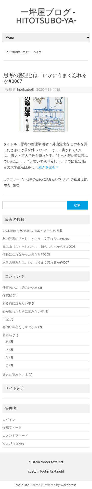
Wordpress (68, 485)
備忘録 (7, 295)
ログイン (8, 419)
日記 (5, 319)
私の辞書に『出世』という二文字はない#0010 (35, 238)
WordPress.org (13, 443)
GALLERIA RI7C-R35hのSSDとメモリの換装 (32, 230)
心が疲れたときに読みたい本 (23, 311)
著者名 (7, 335)
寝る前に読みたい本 (16, 303)
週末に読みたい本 (15, 374)
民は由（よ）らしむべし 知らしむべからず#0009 (38, 246)
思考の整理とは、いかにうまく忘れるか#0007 (35, 262)
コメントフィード (15, 435)
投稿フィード (12, 427)
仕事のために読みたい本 (43, 179)
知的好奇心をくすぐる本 (20, 327)
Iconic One (22, 485)
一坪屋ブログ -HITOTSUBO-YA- (46, 16)
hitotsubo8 (25, 89)
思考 (7, 185)
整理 (16, 185)
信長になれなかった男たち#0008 (26, 254)
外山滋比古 (79, 179)
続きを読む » (48, 167)
